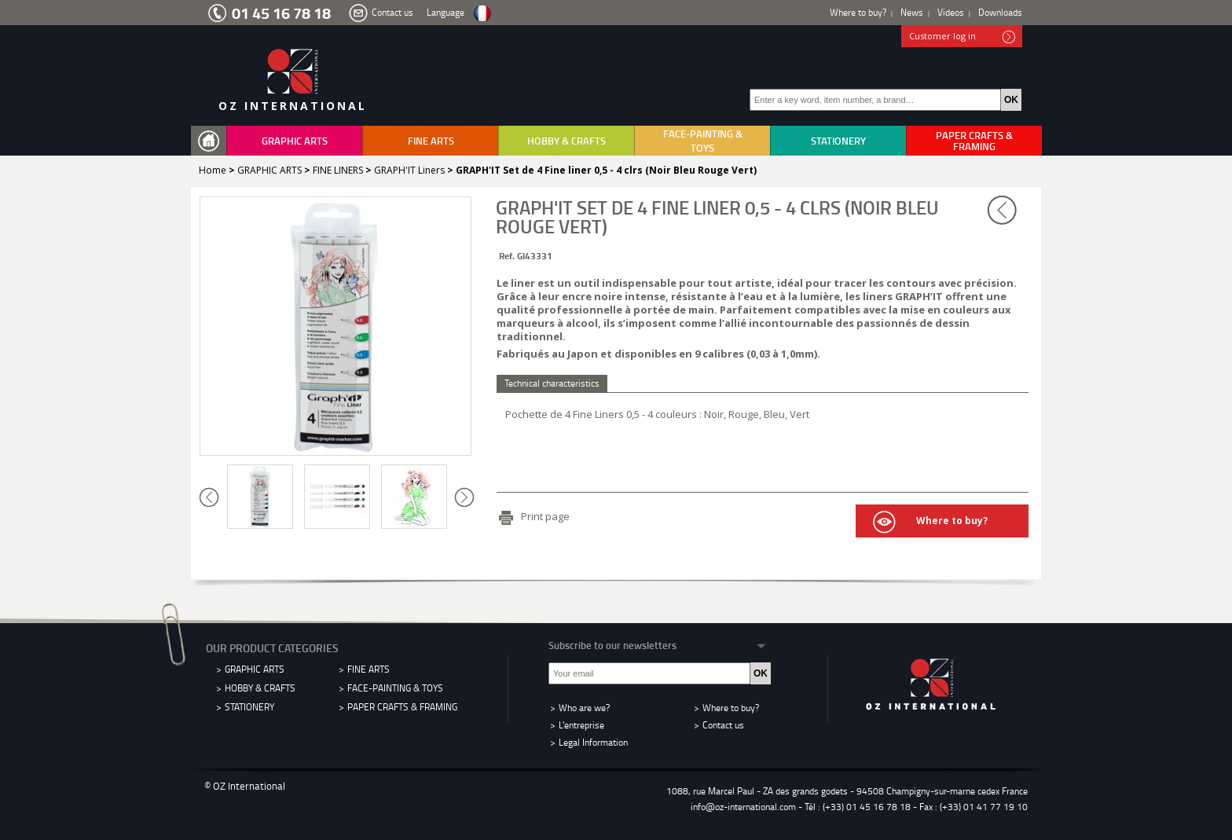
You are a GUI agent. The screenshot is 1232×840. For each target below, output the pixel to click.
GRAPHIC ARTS (295, 141)
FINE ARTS (431, 141)
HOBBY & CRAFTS (566, 141)
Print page (545, 516)
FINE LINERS (338, 170)
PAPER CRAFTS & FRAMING (974, 141)
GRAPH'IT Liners (409, 170)
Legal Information (593, 742)
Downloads (1000, 12)
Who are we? (584, 707)
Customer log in (962, 37)
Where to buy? (858, 12)
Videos (950, 12)
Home (212, 170)
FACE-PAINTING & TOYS (702, 141)
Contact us (392, 12)
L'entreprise (581, 725)
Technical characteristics (552, 383)
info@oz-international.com (743, 806)
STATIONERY (838, 141)
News (911, 12)
